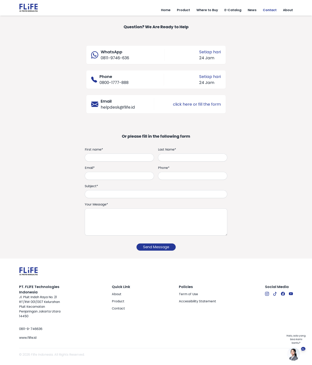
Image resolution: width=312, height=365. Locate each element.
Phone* (164, 167)
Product (118, 301)
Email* (90, 167)
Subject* (91, 186)
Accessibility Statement (197, 301)
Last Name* (167, 149)
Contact (270, 10)
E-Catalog (232, 10)
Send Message (156, 246)
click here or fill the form (197, 104)
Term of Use (188, 294)
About (288, 10)
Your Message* (96, 204)
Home (166, 10)
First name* (94, 149)
